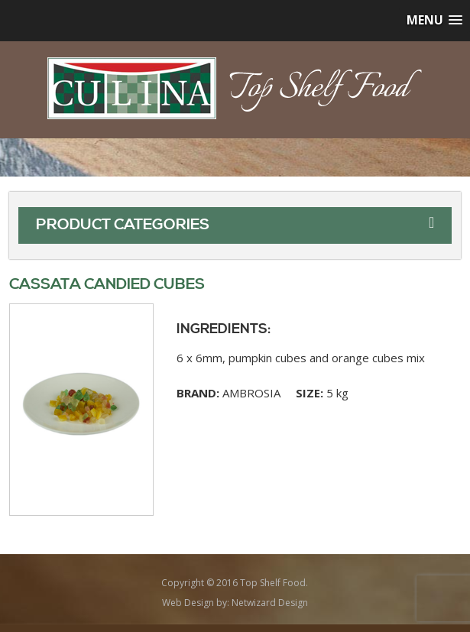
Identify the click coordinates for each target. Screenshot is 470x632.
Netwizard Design (270, 602)
